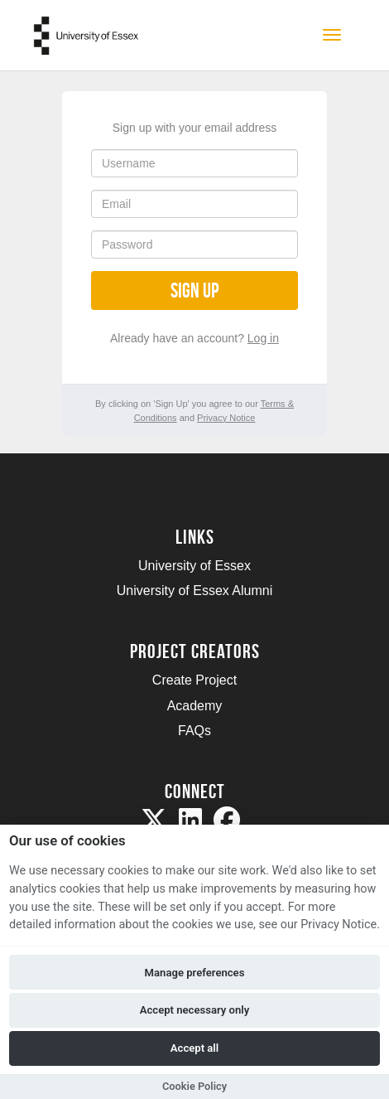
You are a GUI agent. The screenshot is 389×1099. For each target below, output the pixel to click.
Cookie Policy (194, 1086)
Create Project (194, 680)
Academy (195, 706)
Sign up (194, 290)
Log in (263, 338)
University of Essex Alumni (195, 590)
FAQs (194, 731)
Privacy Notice (226, 418)
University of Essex (194, 566)
